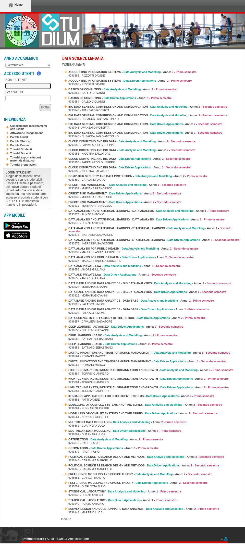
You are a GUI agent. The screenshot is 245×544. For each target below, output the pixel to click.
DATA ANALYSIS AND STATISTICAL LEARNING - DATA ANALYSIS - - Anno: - (148, 210)
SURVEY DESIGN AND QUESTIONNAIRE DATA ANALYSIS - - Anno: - (143, 508)
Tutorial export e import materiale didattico (25, 159)
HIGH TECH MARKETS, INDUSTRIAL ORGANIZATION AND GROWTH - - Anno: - (150, 370)
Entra (45, 107)
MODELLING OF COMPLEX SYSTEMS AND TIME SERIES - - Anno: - (145, 404)
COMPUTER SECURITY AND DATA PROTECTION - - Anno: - (138, 176)
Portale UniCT (19, 137)
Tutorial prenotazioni (23, 164)
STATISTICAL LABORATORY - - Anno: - (124, 491)
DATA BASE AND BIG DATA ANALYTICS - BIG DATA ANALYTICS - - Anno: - (149, 283)
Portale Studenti (20, 141)
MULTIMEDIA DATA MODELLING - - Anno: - (127, 422)
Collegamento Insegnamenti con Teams (28, 127)
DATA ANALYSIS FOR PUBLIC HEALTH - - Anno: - (133, 248)
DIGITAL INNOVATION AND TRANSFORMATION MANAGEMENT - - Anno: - (149, 352)
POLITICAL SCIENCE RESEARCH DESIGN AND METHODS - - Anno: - (146, 456)
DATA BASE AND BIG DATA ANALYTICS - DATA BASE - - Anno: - (141, 300)
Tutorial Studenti (21, 149)
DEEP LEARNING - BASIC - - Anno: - (122, 335)
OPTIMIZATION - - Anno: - (115, 439)
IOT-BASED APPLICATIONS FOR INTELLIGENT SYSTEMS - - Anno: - (141, 396)
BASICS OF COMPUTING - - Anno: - (122, 89)
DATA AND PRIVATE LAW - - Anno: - (124, 265)
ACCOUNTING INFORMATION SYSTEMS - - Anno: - (132, 71)
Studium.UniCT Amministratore (68, 539)
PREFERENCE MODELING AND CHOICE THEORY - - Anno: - (140, 474)
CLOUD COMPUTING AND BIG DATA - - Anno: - (131, 141)
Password (14, 92)
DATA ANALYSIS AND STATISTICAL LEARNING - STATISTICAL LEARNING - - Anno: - (149, 230)
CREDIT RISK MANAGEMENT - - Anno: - (127, 184)
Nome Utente (16, 80)
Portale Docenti (20, 145)
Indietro (66, 519)
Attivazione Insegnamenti (26, 132)
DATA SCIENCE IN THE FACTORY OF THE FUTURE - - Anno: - (137, 317)
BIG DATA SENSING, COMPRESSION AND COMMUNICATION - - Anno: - (147, 106)
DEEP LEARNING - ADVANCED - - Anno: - (125, 326)
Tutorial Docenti (20, 153)
